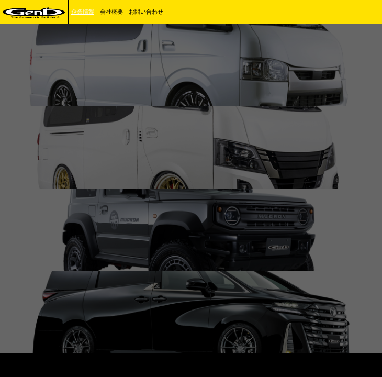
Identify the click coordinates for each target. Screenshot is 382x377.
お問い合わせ (146, 11)
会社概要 (111, 11)
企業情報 (82, 11)
